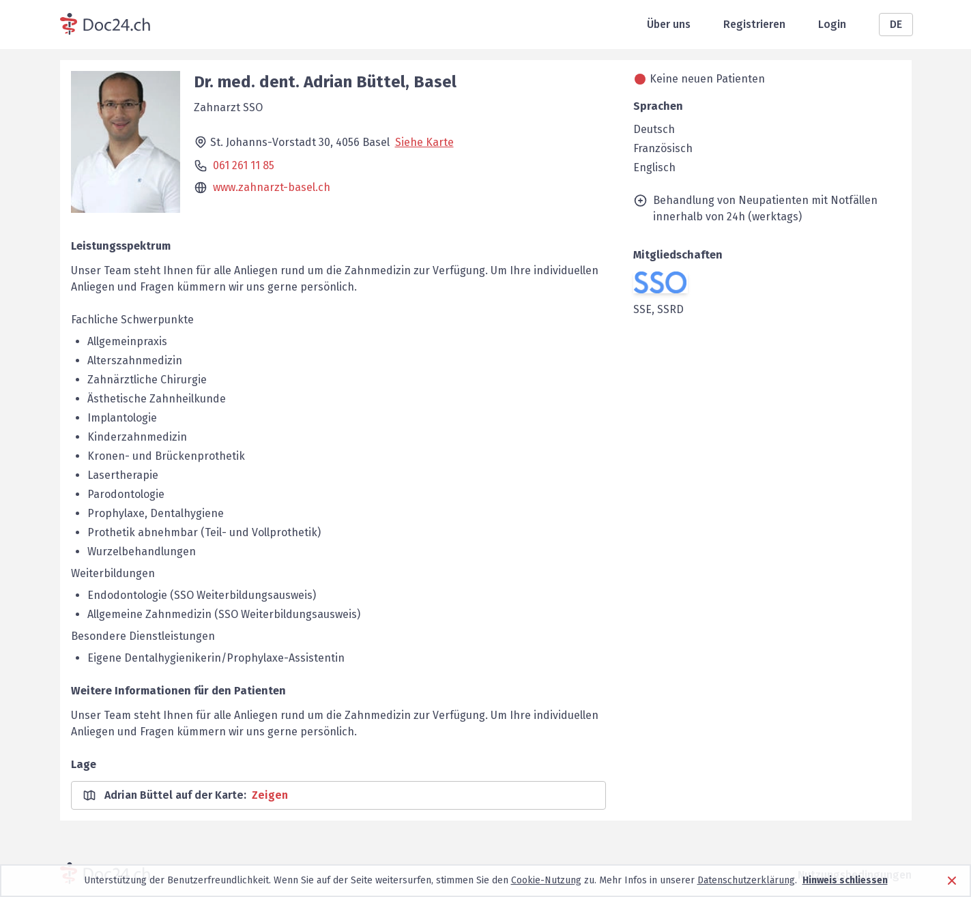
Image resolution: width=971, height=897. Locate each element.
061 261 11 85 (243, 165)
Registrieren (754, 24)
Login (832, 24)
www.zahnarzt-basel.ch (271, 187)
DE (896, 24)
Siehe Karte (424, 142)
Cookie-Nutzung (546, 880)
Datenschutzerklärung (746, 880)
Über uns (669, 24)
